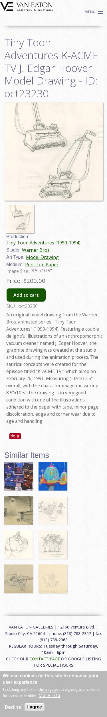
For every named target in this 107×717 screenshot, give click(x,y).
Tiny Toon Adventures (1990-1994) (43, 243)
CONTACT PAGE (44, 659)
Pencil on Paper (41, 264)
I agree (34, 706)
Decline (13, 707)
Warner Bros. (36, 250)
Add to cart (26, 295)
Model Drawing (42, 257)
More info (49, 695)
